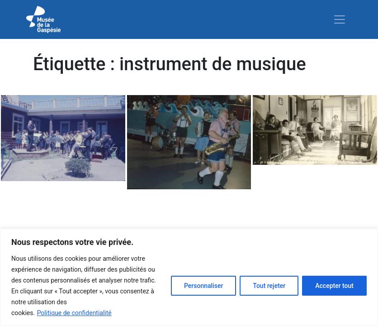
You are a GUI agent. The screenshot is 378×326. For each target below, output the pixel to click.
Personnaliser (203, 285)
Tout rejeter (269, 285)
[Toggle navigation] (339, 19)
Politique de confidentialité (74, 312)
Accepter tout (334, 285)
